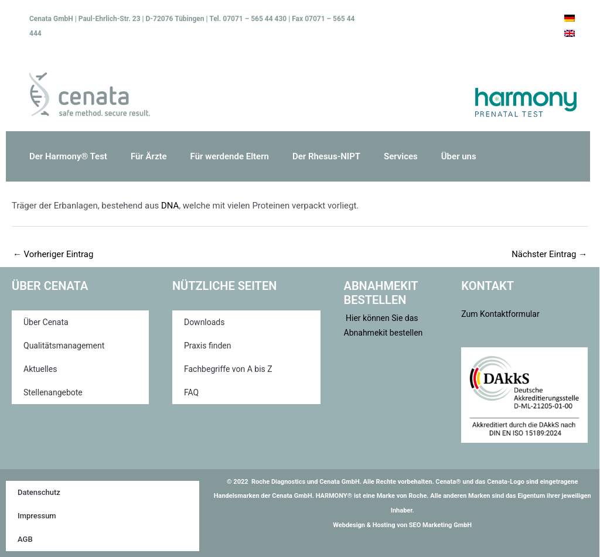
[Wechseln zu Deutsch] (569, 18)
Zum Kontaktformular (500, 314)
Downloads (204, 322)
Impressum (37, 515)
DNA (170, 205)
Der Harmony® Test (68, 156)
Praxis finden (207, 345)
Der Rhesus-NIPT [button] (326, 156)
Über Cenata (46, 322)
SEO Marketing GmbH (440, 525)
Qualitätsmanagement (63, 345)
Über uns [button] (458, 156)
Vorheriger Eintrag (53, 254)
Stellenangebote (53, 392)
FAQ (191, 392)
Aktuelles (40, 369)
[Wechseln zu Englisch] (569, 33)
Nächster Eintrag (549, 254)
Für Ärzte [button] (149, 156)
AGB (25, 539)
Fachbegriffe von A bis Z (228, 369)
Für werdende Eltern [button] (229, 156)
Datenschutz (39, 492)
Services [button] (401, 156)
